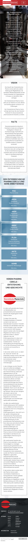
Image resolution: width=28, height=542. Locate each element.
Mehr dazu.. (14, 268)
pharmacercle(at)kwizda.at (16, 512)
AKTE (9, 525)
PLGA (9, 524)
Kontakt (18, 526)
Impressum (13, 530)
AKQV (9, 520)
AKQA (9, 518)
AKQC (9, 522)
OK (22, 538)
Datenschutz (14, 532)
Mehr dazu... (14, 205)
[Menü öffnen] (24, 2)
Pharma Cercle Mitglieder (18, 520)
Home (9, 516)
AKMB (17, 516)
